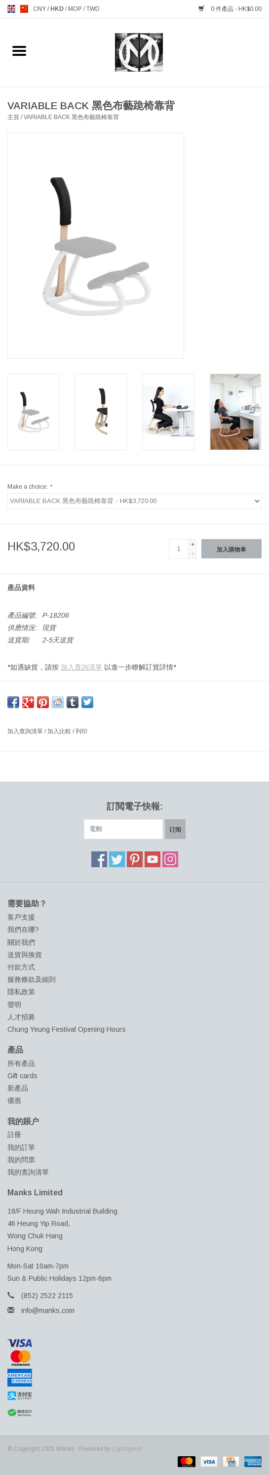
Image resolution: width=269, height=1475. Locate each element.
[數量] (179, 549)
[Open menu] (19, 50)
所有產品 (21, 1063)
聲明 (14, 1005)
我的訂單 (21, 1147)
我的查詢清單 (28, 1172)
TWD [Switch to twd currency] (93, 8)
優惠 (14, 1100)
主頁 (13, 117)
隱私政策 (21, 992)
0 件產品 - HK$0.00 (230, 8)
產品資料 (21, 587)
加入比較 (60, 731)
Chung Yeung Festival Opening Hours (66, 1029)
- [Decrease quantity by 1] (192, 553)
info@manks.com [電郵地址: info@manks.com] (48, 1310)
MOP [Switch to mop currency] (75, 8)
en (11, 9)
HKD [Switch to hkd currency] (57, 8)
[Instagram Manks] (170, 859)
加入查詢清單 (81, 667)
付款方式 (21, 967)
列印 (81, 731)
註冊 (14, 1134)
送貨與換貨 (24, 955)
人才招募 (21, 1017)
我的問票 (21, 1160)
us (24, 9)
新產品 (17, 1088)
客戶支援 (21, 917)
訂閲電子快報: (135, 806)
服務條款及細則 (31, 979)
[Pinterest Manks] (135, 859)
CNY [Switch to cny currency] (40, 8)
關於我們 (21, 942)
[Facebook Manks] (99, 859)
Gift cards (22, 1076)
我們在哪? (23, 929)
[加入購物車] (231, 548)
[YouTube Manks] (152, 859)
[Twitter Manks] (117, 859)
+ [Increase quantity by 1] (192, 544)
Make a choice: (29, 486)
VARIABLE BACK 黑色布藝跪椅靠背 (71, 117)
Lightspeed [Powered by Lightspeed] (127, 1448)
